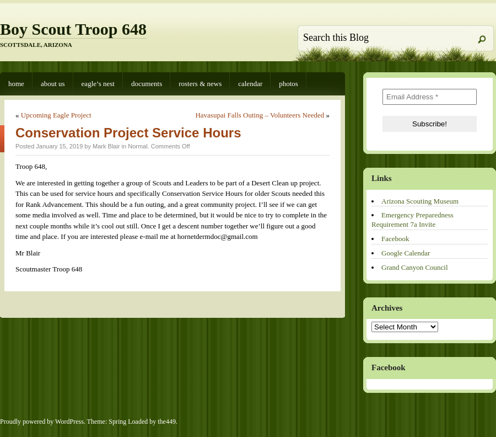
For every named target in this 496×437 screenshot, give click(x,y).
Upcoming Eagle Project (56, 115)
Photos (288, 83)
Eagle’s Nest (98, 83)
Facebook (395, 239)
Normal (137, 146)
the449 (167, 421)
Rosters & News (200, 83)
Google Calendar (405, 253)
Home (16, 83)
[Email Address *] (429, 97)
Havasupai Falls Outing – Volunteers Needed (259, 115)
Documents (146, 83)
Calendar (250, 83)
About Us (53, 83)
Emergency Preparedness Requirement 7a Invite (412, 219)
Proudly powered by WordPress (42, 421)
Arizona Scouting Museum (420, 201)
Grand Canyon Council (414, 267)
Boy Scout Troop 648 (73, 29)
